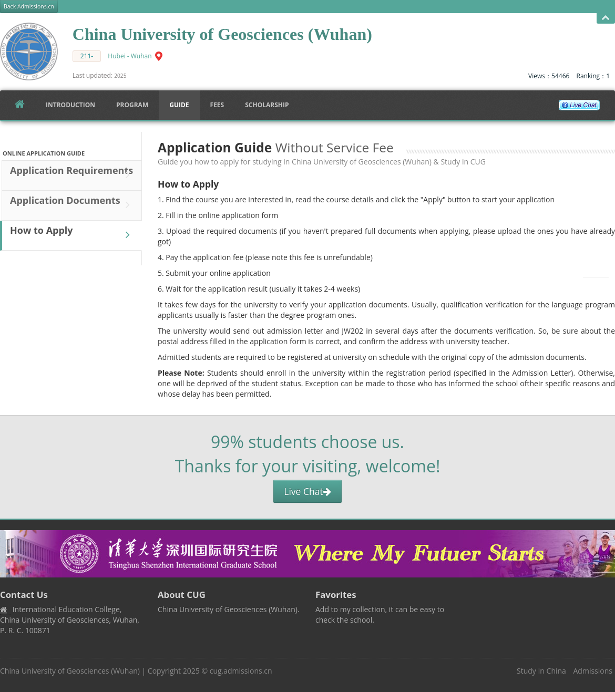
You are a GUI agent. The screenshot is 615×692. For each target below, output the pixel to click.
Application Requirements (72, 175)
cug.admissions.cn (241, 671)
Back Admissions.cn (29, 6)
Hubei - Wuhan (129, 55)
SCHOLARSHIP (267, 104)
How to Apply (72, 235)
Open (606, 18)
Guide (179, 104)
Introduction (70, 104)
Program (132, 104)
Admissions (592, 671)
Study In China (541, 671)
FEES (217, 104)
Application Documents (72, 205)
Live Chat (307, 491)
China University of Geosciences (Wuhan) (70, 671)
